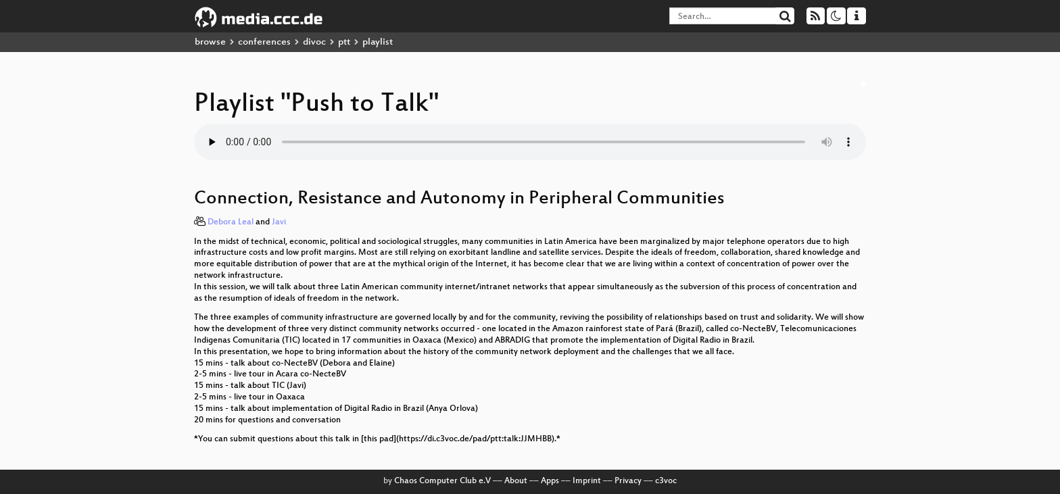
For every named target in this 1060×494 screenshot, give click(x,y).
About (515, 481)
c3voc (666, 481)
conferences (264, 42)
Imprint (587, 481)
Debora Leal (231, 222)
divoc (314, 42)
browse (210, 42)
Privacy (628, 481)
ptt (344, 42)
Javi (279, 222)
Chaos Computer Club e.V (442, 481)
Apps (550, 481)
